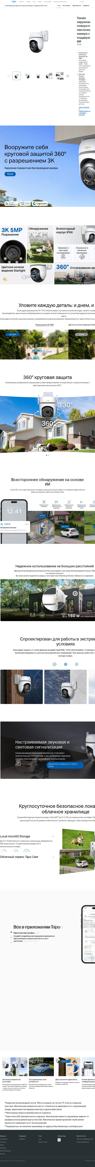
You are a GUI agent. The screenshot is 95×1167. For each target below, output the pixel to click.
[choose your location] (82, 1)
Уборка (2, 1145)
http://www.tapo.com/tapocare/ (68, 1126)
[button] (67, 76)
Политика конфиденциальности (85, 1139)
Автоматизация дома (5, 1150)
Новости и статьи (42, 1142)
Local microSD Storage (15, 836)
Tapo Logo (14, 1)
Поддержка (22, 1139)
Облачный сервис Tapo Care (19, 864)
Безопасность (3, 1139)
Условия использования (83, 1142)
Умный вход (3, 1142)
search (80, 1)
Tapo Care (2, 1153)
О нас (39, 1139)
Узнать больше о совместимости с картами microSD (84, 111)
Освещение (3, 1148)
